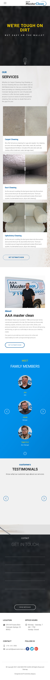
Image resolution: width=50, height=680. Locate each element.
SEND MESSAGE (25, 607)
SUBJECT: (8, 579)
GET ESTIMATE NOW (16, 257)
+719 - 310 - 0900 (11, 646)
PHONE (7, 563)
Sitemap (25, 669)
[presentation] (19, 596)
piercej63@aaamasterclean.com (16, 649)
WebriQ (33, 674)
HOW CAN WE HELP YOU (13, 587)
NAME (7, 555)
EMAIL (7, 571)
